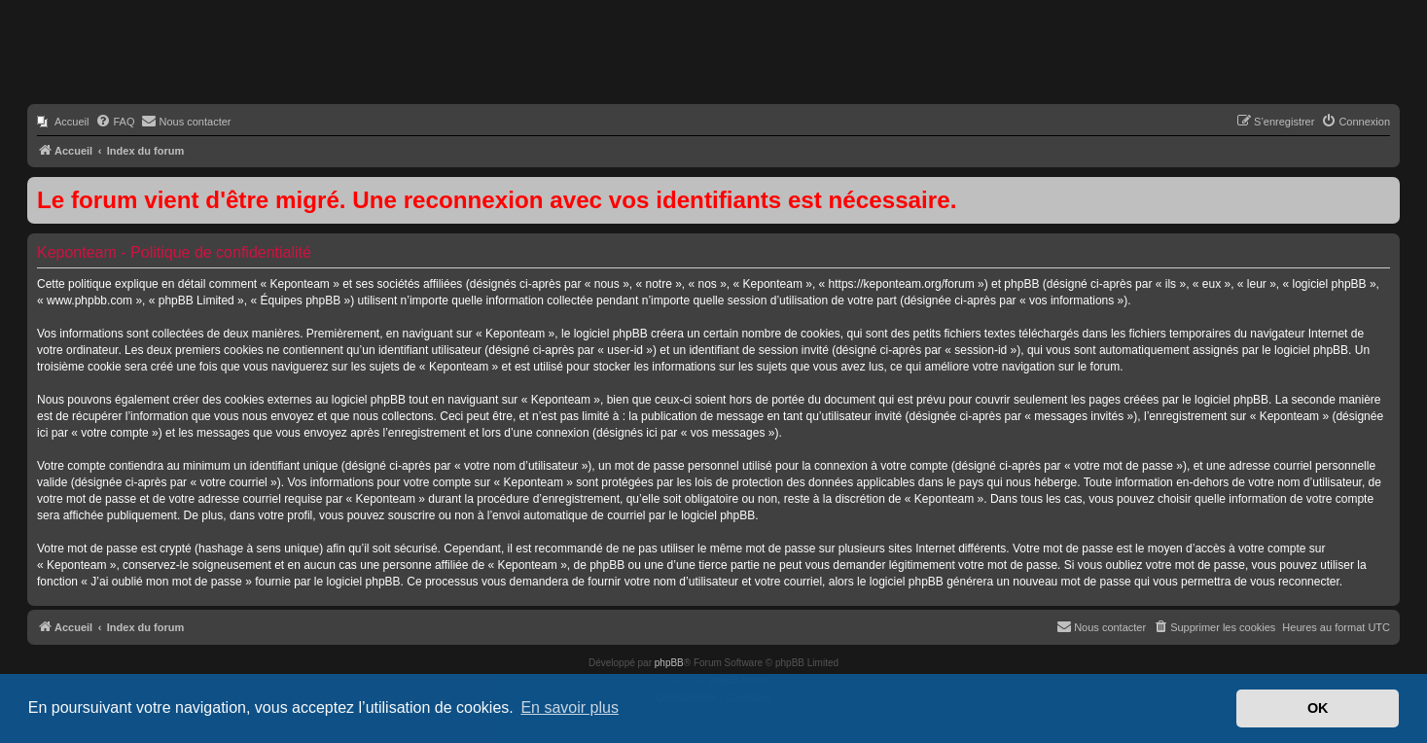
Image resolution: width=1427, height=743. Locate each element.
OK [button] (1318, 708)
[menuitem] (63, 121)
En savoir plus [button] (569, 707)
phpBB (669, 662)
